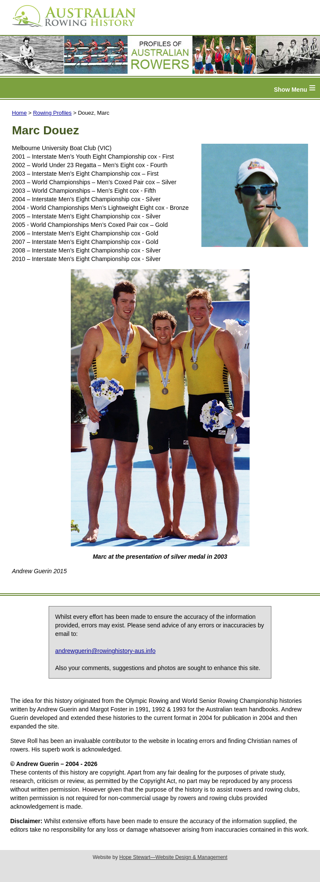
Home (19, 113)
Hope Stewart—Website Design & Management (173, 857)
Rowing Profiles (52, 113)
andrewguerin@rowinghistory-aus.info (105, 650)
